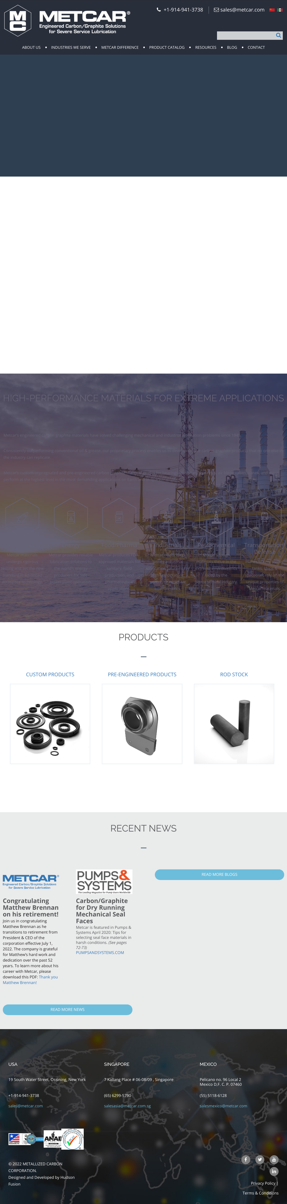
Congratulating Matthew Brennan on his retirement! (31, 907)
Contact (256, 47)
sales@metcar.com (242, 9)
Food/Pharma (119, 544)
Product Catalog (167, 47)
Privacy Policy (263, 1183)
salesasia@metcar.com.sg (127, 1106)
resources (205, 47)
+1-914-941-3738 (23, 1095)
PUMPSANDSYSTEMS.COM (100, 952)
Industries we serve (71, 47)
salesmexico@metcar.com (223, 1106)
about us (31, 47)
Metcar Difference (120, 47)
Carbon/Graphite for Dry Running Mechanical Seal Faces (102, 911)
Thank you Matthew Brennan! (30, 979)
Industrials (167, 544)
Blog (232, 47)
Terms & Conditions (260, 1193)
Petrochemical (216, 544)
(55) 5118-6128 (213, 1095)
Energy (71, 544)
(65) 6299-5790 (117, 1095)
